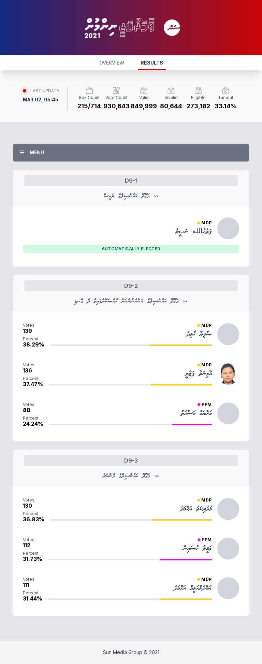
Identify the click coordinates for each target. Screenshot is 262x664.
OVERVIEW (111, 63)
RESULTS (152, 63)
